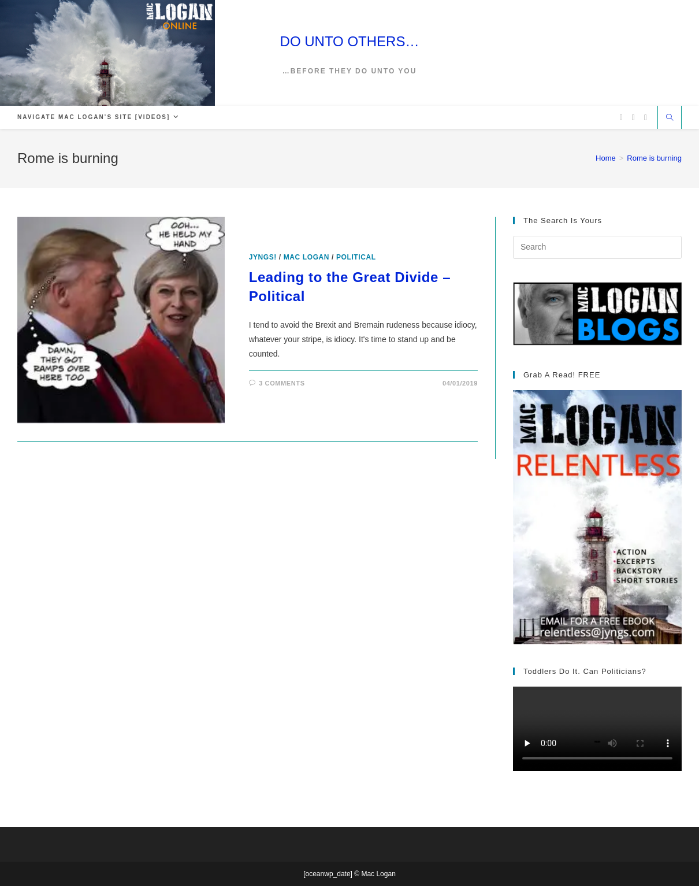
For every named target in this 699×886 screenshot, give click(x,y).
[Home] (606, 158)
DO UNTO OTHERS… (349, 41)
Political (356, 257)
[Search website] (669, 118)
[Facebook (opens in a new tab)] (633, 117)
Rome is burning (654, 158)
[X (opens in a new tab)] (621, 117)
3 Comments (281, 383)
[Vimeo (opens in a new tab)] (645, 117)
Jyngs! (263, 257)
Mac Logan (306, 257)
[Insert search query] (597, 247)
